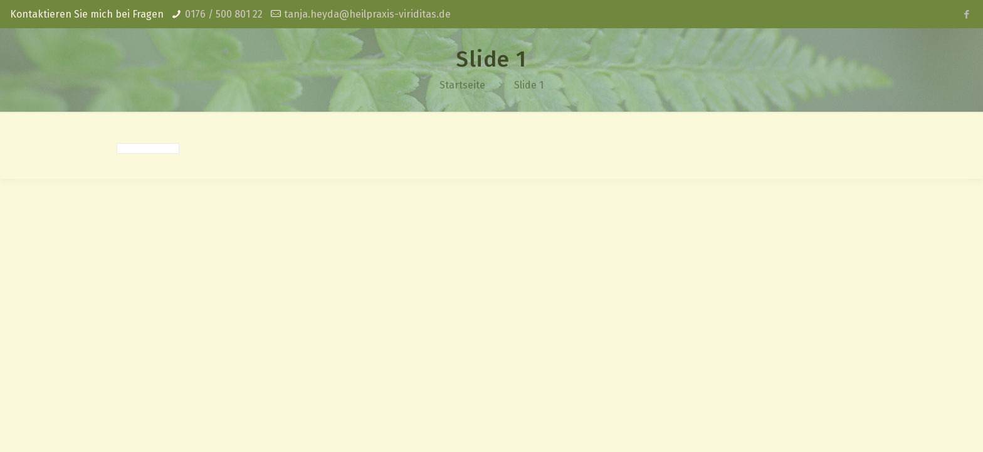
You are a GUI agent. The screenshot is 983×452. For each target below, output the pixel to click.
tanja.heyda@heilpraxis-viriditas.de (367, 14)
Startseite (462, 85)
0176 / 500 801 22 (224, 14)
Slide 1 (529, 85)
